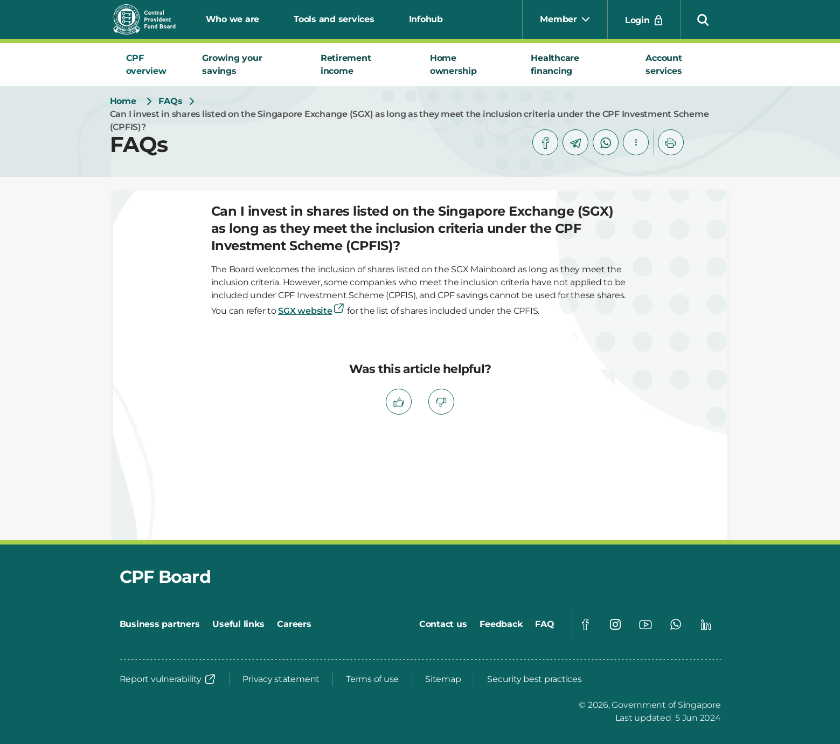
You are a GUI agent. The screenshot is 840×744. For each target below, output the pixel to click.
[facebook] (545, 142)
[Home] (123, 101)
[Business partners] (160, 624)
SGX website (311, 311)
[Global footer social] (585, 624)
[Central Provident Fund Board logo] (151, 19)
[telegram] (575, 142)
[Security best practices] (534, 679)
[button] (703, 19)
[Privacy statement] (281, 679)
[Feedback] (501, 624)
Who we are (233, 19)
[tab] (151, 65)
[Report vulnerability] (168, 679)
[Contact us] (443, 624)
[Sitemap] (443, 679)
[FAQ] (544, 624)
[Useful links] (238, 624)
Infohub (426, 19)
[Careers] (294, 624)
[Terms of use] (372, 679)
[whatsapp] (606, 142)
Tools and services (334, 19)
